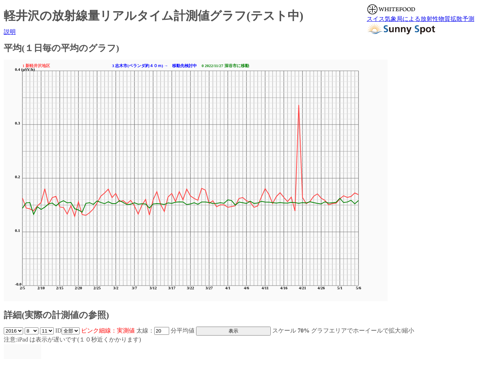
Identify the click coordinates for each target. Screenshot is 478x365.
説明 (10, 32)
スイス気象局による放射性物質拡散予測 (420, 19)
